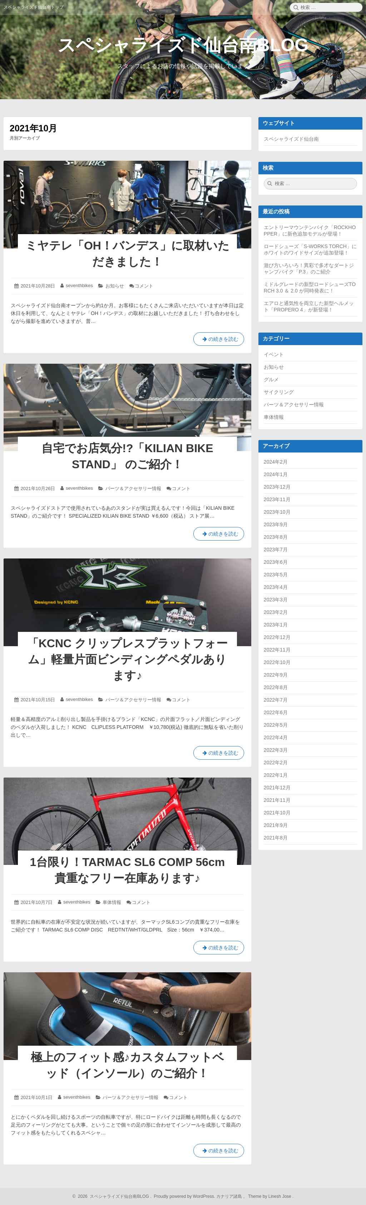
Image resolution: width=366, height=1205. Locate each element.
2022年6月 (276, 712)
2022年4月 (276, 737)
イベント (274, 354)
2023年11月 (277, 499)
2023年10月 (277, 512)
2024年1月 (276, 474)
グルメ (271, 379)
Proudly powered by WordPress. (185, 1196)
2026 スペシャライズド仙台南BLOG (113, 1196)
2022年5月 (276, 725)
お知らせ (114, 286)
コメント (144, 286)
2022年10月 (277, 662)
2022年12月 (277, 637)
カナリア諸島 (229, 1196)
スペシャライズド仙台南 (291, 139)
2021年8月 (276, 838)
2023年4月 (276, 587)
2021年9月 (276, 825)
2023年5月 (276, 574)
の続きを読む (218, 340)
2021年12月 (277, 787)
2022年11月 (277, 650)
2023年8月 (276, 537)
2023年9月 (276, 524)
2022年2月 (276, 762)
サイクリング (279, 392)
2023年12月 (277, 487)
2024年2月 (276, 462)
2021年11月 (277, 800)
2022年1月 (276, 775)
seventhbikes (79, 285)
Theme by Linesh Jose (270, 1196)
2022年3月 (276, 750)
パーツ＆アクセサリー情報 (133, 488)
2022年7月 (276, 700)
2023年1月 (276, 625)
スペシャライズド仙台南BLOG (183, 45)
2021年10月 (277, 813)
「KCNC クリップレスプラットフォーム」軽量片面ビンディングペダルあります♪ (127, 659)
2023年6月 (276, 562)
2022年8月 (276, 687)
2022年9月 (276, 675)
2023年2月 (276, 612)
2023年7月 (276, 549)
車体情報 (112, 902)
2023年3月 (276, 599)
